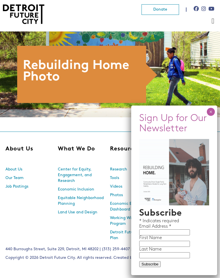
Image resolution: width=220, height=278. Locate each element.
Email (145, 226)
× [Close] (210, 112)
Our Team (14, 178)
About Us (19, 149)
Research (118, 169)
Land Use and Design (77, 212)
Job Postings (16, 186)
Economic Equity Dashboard (125, 207)
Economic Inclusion (76, 189)
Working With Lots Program (127, 221)
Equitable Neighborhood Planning (81, 201)
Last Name (150, 249)
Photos (116, 195)
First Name (150, 238)
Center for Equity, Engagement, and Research (75, 175)
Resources (125, 149)
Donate (160, 9)
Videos (116, 186)
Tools (114, 178)
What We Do (76, 149)
